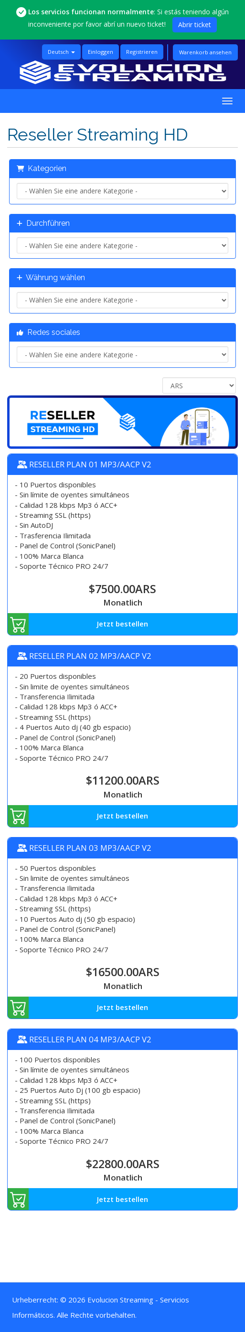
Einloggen (100, 51)
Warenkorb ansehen (205, 52)
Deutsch (61, 51)
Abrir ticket (194, 24)
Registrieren (142, 51)
